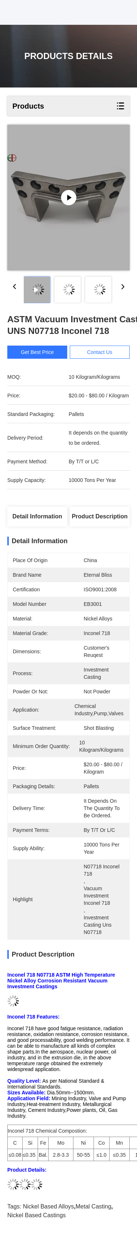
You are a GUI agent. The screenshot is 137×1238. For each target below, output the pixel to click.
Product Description (100, 516)
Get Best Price (37, 352)
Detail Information (37, 516)
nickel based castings (36, 1215)
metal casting (93, 1206)
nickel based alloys (48, 1206)
